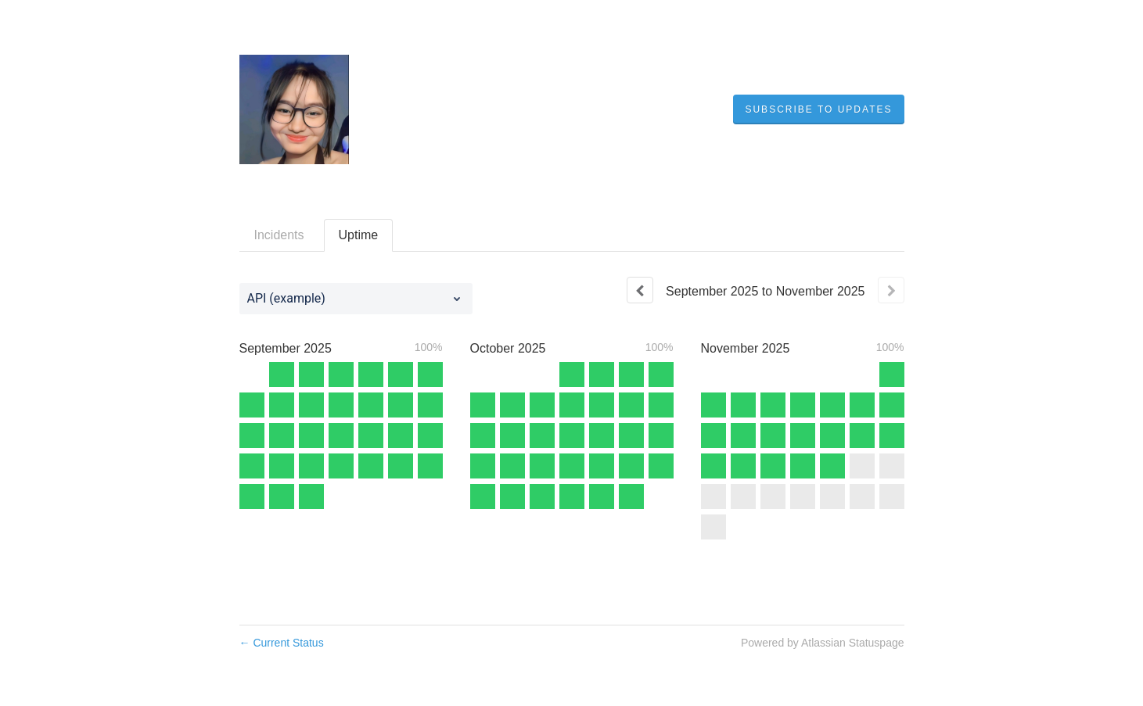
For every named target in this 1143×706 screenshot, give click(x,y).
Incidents (279, 235)
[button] (818, 109)
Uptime (359, 235)
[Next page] (891, 290)
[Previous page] (640, 290)
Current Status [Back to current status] (281, 642)
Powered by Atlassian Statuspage (822, 642)
